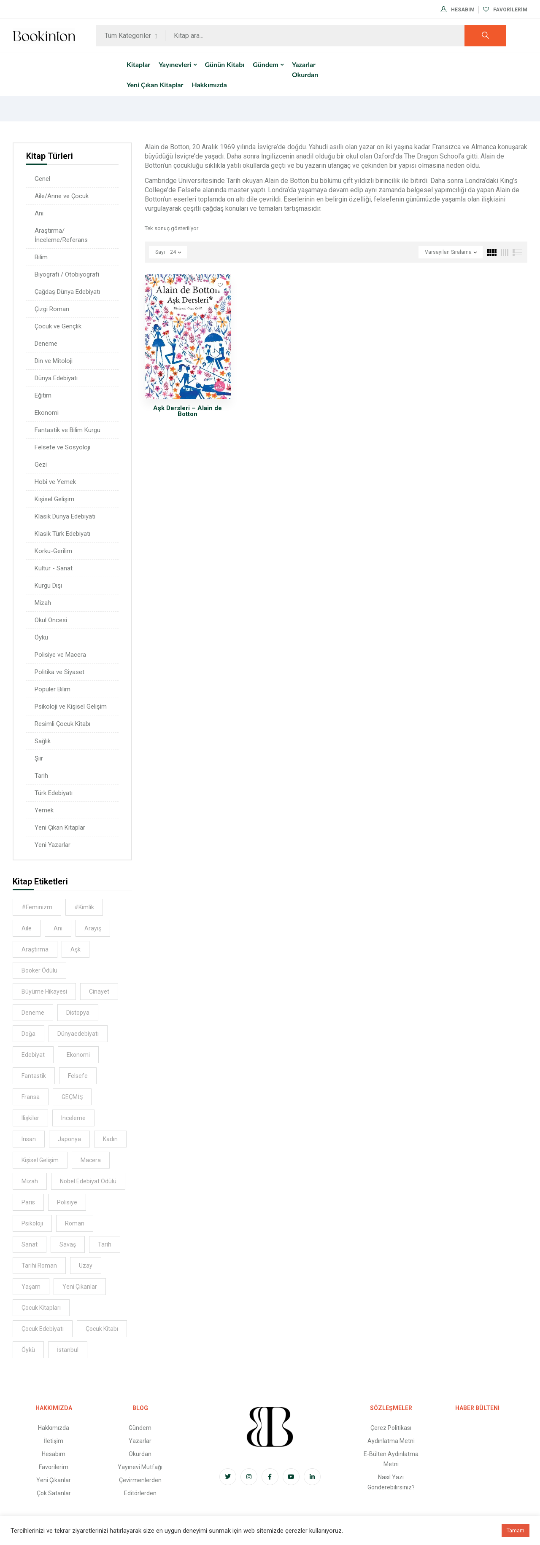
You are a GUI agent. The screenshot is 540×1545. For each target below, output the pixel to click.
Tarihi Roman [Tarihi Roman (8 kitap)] (39, 1265)
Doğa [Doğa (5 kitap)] (28, 1033)
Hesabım (458, 10)
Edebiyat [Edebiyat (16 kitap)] (33, 1054)
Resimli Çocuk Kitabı (62, 724)
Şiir (39, 758)
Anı (39, 213)
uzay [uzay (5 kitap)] (85, 1265)
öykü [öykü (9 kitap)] (28, 1349)
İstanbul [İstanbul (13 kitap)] (67, 1349)
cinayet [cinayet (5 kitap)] (99, 991)
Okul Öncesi (51, 620)
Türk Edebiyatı (54, 793)
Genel (42, 179)
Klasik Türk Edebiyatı (62, 533)
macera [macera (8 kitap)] (91, 1160)
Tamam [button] (515, 1530)
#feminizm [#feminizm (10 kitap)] (37, 907)
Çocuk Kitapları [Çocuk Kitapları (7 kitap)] (41, 1307)
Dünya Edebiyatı (56, 378)
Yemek (44, 810)
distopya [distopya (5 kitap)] (77, 1012)
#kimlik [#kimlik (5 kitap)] (84, 907)
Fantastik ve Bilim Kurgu (67, 430)
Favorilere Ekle (220, 284)
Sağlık (43, 741)
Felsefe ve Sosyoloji (62, 447)
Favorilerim (505, 10)
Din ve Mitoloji (54, 361)
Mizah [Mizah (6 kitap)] (30, 1181)
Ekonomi (47, 412)
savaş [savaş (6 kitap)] (67, 1244)
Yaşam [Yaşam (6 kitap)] (31, 1286)
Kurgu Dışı (48, 585)
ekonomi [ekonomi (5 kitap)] (78, 1054)
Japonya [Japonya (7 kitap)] (69, 1139)
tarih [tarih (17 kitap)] (104, 1244)
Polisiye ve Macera (60, 654)
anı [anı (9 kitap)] (58, 928)
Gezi (41, 464)
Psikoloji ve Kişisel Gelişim (71, 706)
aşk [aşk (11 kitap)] (75, 949)
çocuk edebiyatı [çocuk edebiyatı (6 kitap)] (43, 1328)
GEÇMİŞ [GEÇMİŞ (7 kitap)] (72, 1097)
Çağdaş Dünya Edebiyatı (67, 292)
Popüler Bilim (52, 689)
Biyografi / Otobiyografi (67, 274)
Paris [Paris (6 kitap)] (28, 1202)
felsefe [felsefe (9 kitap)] (78, 1075)
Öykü (41, 637)
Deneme (46, 343)
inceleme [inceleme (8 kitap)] (73, 1118)
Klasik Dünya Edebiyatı (65, 516)
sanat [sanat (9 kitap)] (30, 1244)
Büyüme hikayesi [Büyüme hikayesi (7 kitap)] (44, 991)
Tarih (41, 775)
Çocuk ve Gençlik (58, 326)
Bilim (41, 257)
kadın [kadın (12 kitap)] (110, 1139)
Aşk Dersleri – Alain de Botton (187, 411)
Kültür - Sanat (54, 568)
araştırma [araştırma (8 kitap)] (35, 949)
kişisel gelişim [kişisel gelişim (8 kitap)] (40, 1160)
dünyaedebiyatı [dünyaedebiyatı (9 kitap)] (78, 1033)
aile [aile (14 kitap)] (27, 928)
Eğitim (43, 395)
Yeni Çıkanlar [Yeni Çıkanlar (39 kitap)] (79, 1286)
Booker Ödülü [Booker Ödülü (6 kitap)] (39, 970)
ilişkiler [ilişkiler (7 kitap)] (30, 1118)
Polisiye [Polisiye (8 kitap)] (67, 1202)
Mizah (43, 603)
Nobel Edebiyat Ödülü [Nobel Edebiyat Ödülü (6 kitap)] (88, 1181)
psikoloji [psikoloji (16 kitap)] (32, 1223)
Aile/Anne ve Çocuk (62, 196)
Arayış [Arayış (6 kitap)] (92, 928)
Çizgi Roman (52, 309)
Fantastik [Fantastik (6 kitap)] (34, 1075)
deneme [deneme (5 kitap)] (33, 1012)
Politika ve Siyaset (59, 672)
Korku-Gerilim (53, 551)
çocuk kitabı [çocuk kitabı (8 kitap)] (102, 1328)
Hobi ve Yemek (55, 482)
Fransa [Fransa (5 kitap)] (31, 1097)
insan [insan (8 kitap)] (29, 1139)
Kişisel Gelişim (54, 499)
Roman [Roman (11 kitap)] (74, 1223)
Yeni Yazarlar (52, 845)
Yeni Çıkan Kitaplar (60, 827)
